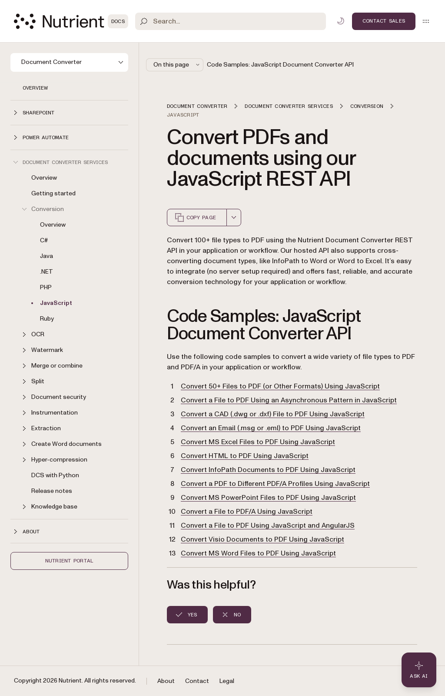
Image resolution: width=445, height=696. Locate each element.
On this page (177, 64)
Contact (197, 681)
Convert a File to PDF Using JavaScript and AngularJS (268, 525)
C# (44, 240)
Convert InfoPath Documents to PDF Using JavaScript (268, 470)
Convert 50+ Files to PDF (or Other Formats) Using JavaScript (280, 386)
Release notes (51, 491)
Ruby (47, 319)
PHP (46, 287)
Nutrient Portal (69, 560)
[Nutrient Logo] (71, 21)
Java (46, 256)
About (166, 681)
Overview (35, 87)
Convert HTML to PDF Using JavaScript (245, 456)
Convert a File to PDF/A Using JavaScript (246, 511)
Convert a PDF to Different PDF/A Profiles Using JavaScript (275, 484)
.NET (46, 272)
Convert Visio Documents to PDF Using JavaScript (262, 539)
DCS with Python (55, 475)
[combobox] (233, 217)
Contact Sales (383, 20)
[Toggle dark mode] (341, 21)
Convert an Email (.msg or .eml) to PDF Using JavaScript (271, 428)
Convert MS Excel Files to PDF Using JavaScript (258, 442)
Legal (226, 681)
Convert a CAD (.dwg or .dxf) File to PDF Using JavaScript (273, 414)
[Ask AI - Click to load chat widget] (419, 669)
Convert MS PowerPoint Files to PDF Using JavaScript (268, 497)
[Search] (230, 21)
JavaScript (56, 303)
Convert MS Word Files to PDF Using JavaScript (258, 553)
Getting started (53, 193)
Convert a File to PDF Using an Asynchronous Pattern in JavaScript (289, 400)
